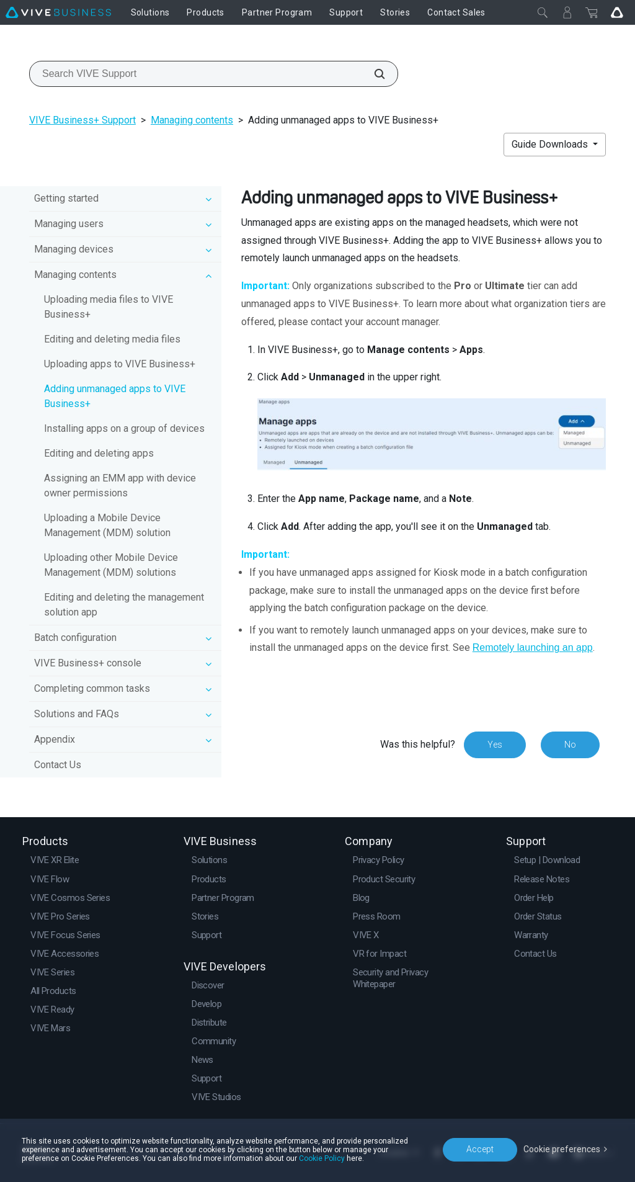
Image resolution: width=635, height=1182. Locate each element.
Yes (494, 745)
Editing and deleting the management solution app (124, 604)
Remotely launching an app (533, 647)
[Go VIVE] (617, 12)
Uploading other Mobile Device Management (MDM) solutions (111, 565)
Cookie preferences (561, 1149)
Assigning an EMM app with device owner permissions (120, 485)
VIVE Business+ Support (82, 120)
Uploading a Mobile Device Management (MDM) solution (107, 525)
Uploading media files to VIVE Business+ (108, 306)
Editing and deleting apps (99, 453)
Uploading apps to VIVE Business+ (119, 364)
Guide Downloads (551, 144)
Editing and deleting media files (112, 339)
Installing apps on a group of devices (124, 428)
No (570, 745)
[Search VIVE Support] (372, 73)
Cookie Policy (322, 1158)
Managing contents (192, 120)
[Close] (542, 12)
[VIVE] (58, 12)
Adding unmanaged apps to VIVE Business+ (114, 396)
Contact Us (57, 765)
